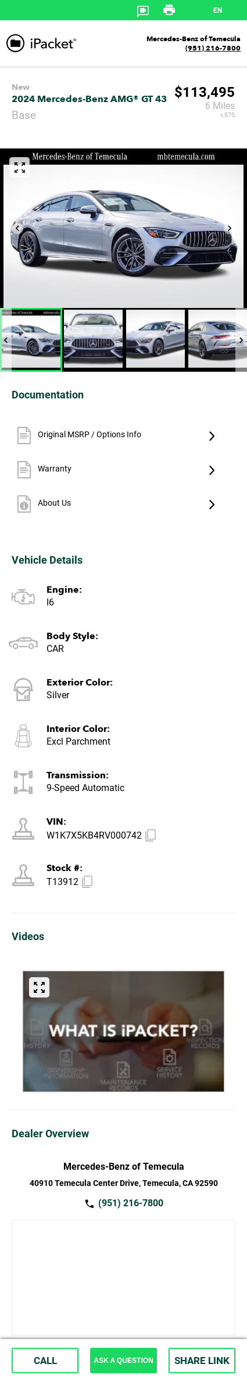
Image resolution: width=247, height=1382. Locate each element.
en (217, 10)
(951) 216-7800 (213, 48)
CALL (45, 1360)
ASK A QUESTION (123, 1360)
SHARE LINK (202, 1360)
